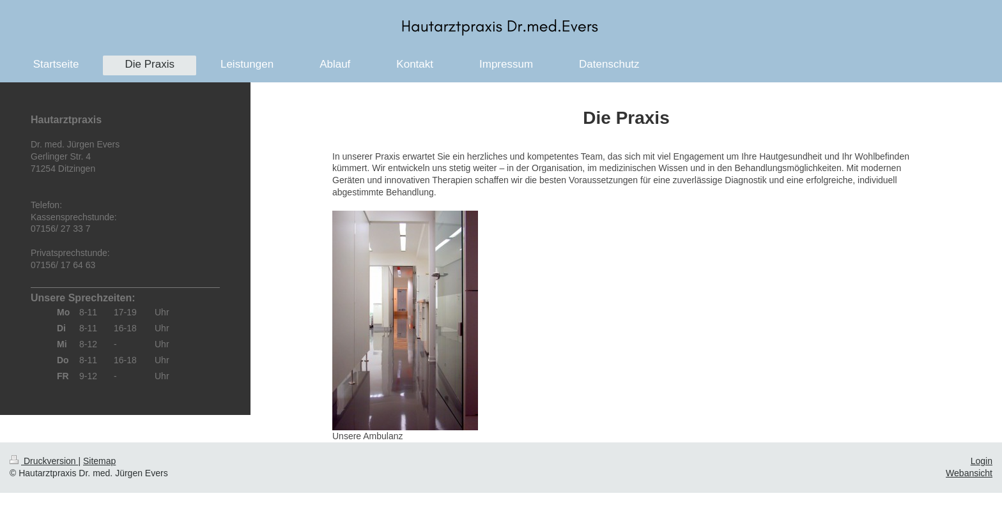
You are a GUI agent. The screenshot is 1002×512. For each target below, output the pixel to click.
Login (981, 461)
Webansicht (969, 473)
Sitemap (99, 461)
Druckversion (44, 461)
